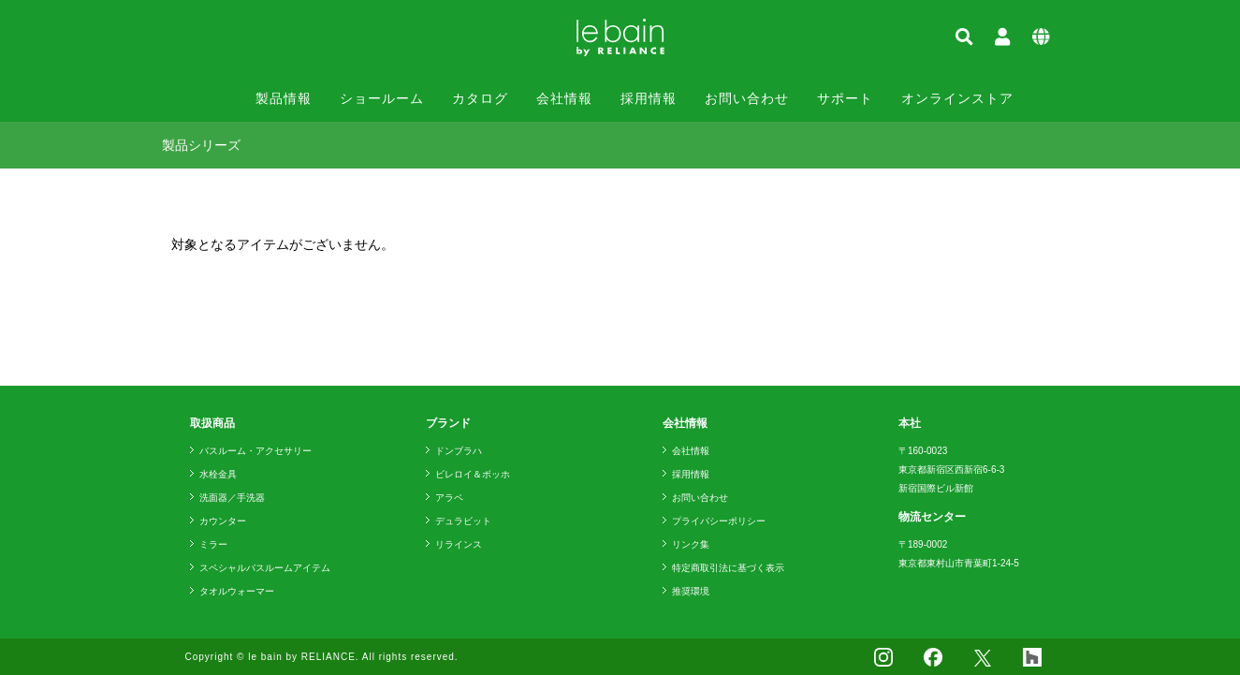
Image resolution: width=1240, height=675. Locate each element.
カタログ (480, 98)
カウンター (222, 521)
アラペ (449, 497)
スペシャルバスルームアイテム (264, 568)
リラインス (458, 544)
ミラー (213, 544)
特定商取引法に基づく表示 (728, 568)
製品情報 (283, 98)
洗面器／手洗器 (232, 497)
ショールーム (382, 98)
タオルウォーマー (236, 591)
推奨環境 (690, 591)
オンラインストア (957, 98)
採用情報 (648, 98)
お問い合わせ (747, 98)
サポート (845, 98)
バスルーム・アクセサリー (255, 451)
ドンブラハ (458, 451)
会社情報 (564, 98)
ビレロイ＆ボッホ (472, 474)
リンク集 (690, 544)
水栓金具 (218, 474)
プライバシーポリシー (719, 521)
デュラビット (463, 521)
